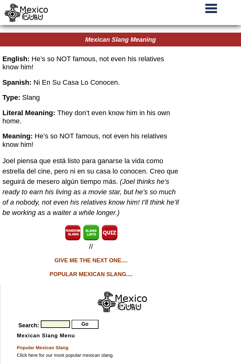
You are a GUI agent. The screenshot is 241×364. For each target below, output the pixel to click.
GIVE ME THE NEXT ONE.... (90, 260)
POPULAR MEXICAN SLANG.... (91, 274)
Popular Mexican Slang (42, 347)
